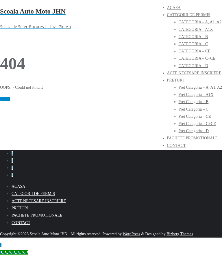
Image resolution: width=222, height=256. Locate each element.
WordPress (131, 234)
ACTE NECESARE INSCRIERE (39, 201)
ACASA (18, 186)
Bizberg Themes (179, 234)
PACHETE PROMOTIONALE (37, 215)
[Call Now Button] (14, 252)
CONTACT (21, 223)
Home (5, 99)
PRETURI (20, 208)
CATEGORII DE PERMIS (33, 193)
